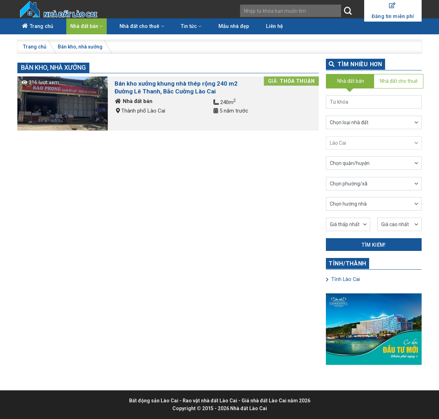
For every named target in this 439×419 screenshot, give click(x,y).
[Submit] (347, 11)
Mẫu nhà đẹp (233, 26)
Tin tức (191, 26)
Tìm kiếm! (374, 245)
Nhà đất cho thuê (142, 26)
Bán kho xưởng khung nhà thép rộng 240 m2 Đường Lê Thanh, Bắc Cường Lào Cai (176, 87)
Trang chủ (41, 26)
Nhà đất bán (86, 26)
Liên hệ (274, 26)
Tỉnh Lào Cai (343, 279)
